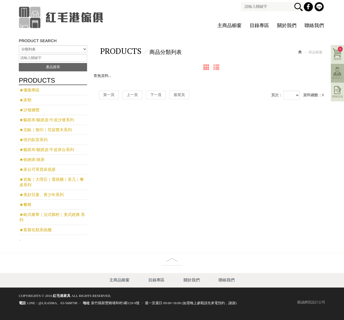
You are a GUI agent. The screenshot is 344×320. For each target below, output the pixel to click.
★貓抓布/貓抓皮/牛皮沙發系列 (46, 120)
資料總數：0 (313, 95)
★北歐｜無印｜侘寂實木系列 (45, 130)
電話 (22, 303)
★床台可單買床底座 (37, 169)
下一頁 (156, 95)
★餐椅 (25, 205)
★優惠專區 (29, 90)
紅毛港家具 (62, 17)
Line (319, 7)
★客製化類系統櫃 (35, 230)
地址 (86, 303)
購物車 (338, 53)
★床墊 (25, 100)
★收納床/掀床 (32, 159)
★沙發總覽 (29, 110)
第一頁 (108, 95)
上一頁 (132, 95)
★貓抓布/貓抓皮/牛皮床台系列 (46, 150)
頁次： (276, 95)
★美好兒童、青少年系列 (41, 195)
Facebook (309, 7)
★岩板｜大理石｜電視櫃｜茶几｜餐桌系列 (51, 182)
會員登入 (337, 77)
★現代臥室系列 (33, 140)
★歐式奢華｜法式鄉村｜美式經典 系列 (52, 217)
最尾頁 (179, 95)
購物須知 (337, 96)
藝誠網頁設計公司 (311, 302)
